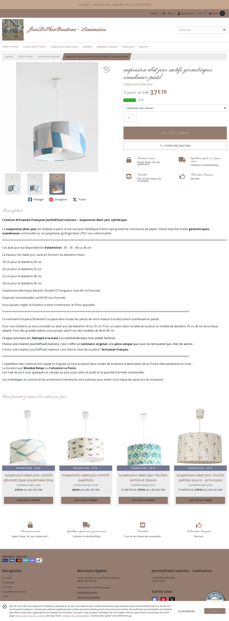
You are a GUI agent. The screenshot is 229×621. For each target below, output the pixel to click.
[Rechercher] (224, 29)
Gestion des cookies (87, 592)
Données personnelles (88, 597)
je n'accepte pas (186, 610)
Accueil (9, 56)
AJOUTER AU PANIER (175, 133)
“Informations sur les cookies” (30, 615)
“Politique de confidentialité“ (75, 615)
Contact (154, 13)
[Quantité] (130, 118)
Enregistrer (58, 199)
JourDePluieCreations (14, 591)
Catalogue (8, 582)
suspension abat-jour (49, 56)
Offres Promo (26, 56)
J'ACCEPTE (215, 610)
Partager (36, 199)
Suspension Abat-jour (138, 84)
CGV (5, 596)
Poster (79, 199)
